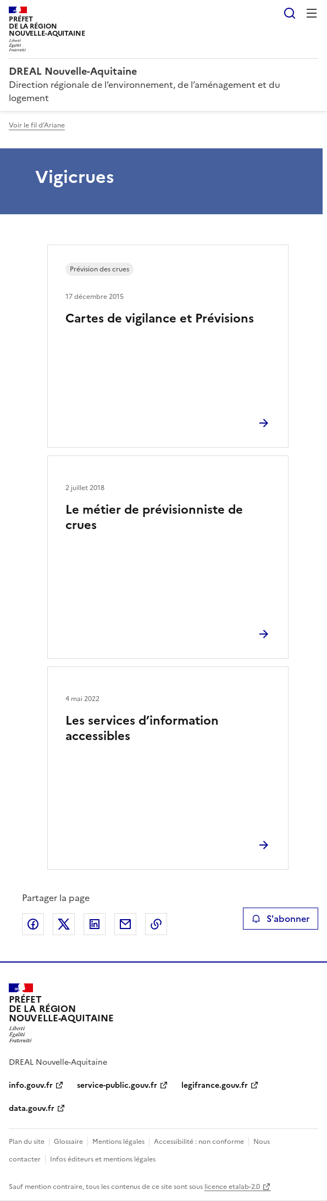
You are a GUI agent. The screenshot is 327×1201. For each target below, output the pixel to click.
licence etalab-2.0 (232, 1187)
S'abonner (280, 918)
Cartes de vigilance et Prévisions (159, 318)
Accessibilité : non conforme (199, 1142)
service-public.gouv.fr (117, 1085)
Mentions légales (118, 1142)
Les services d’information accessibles (142, 728)
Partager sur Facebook (33, 924)
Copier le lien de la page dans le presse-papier (156, 924)
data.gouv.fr (31, 1108)
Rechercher (290, 13)
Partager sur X (64, 924)
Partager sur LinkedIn (95, 924)
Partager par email (125, 924)
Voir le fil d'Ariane (37, 125)
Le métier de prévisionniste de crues (154, 517)
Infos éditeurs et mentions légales (103, 1159)
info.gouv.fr (31, 1085)
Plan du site (27, 1142)
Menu (312, 13)
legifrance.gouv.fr (214, 1085)
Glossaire (68, 1142)
